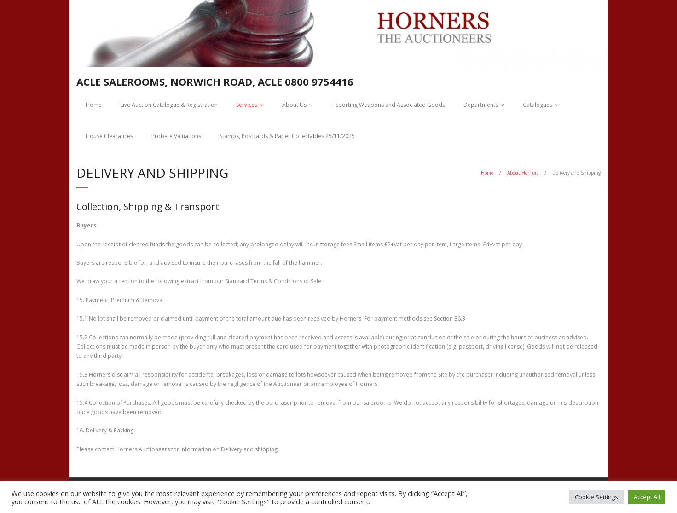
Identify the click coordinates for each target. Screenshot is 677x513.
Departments (480, 105)
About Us (294, 105)
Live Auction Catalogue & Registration (169, 105)
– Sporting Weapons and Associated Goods (388, 105)
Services (246, 105)
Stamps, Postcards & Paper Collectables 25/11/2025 (287, 136)
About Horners (522, 172)
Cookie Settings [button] (596, 497)
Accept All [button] (647, 497)
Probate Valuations (176, 136)
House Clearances (109, 136)
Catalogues (537, 105)
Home (94, 105)
